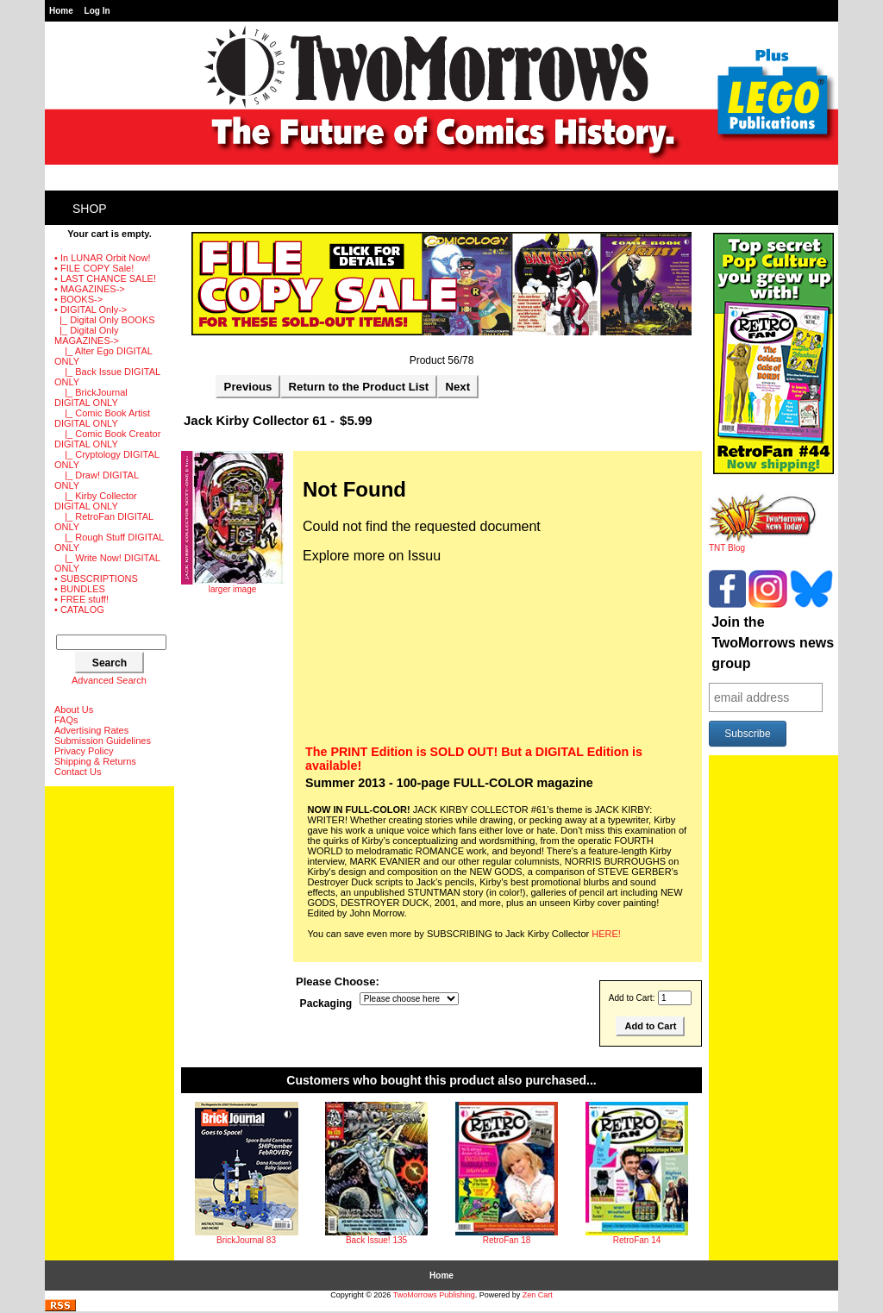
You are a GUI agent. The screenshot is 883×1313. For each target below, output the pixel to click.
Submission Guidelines (102, 740)
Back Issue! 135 (376, 1240)
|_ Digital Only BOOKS (104, 320)
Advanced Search (109, 680)
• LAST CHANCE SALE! (105, 278)
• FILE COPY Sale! (94, 268)
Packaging (326, 1003)
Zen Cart (538, 1295)
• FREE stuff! (81, 599)
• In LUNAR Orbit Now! (102, 258)
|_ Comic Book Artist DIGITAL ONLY (102, 418)
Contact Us (77, 771)
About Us (73, 709)
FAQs (66, 720)
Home (61, 11)
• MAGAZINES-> (89, 289)
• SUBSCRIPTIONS (96, 578)
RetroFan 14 (637, 1240)
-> (90, 309)
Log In (97, 11)
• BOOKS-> (78, 299)
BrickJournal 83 (246, 1240)
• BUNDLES (79, 589)
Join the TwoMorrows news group (772, 643)
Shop (89, 209)
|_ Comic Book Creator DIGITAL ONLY (107, 438)
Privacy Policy (83, 751)
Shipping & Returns (95, 761)
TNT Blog (763, 544)
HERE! (606, 933)
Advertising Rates (91, 730)
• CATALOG (79, 609)
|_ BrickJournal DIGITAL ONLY (91, 397)
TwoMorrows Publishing (434, 1295)
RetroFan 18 (507, 1240)
